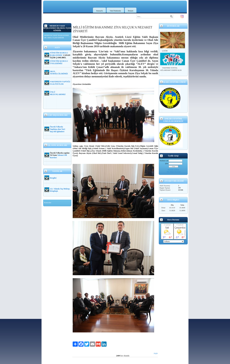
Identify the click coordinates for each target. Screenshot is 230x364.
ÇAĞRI (165, 51)
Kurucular (47, 202)
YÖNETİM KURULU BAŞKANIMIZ (59, 54)
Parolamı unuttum (173, 170)
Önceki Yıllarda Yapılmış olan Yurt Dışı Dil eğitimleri (57, 129)
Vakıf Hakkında (115, 11)
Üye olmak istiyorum (173, 172)
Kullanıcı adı (164, 161)
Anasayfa (99, 11)
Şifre (166, 163)
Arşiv (155, 353)
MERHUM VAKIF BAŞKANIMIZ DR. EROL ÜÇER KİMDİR (56, 36)
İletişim (130, 11)
